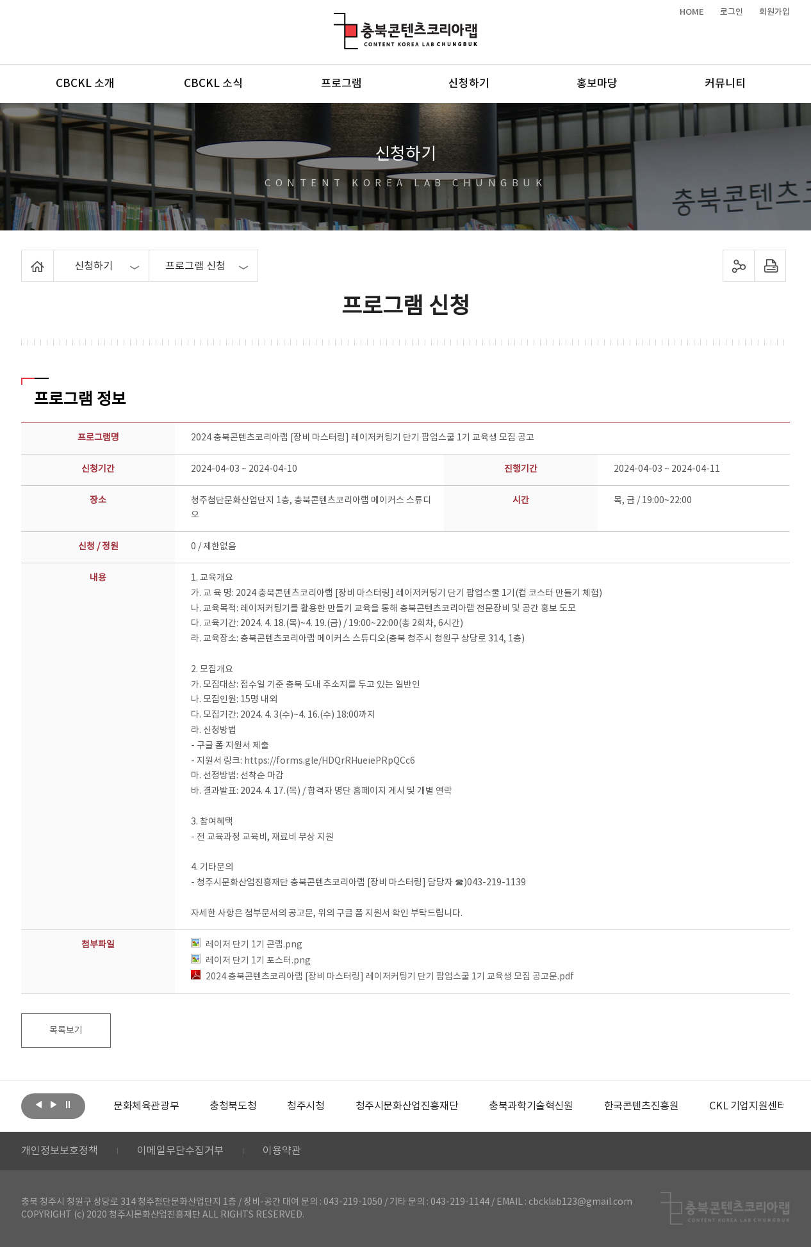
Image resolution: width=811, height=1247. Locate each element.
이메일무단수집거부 (180, 1151)
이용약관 (282, 1151)
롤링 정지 (67, 1104)
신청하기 (468, 83)
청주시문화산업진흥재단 (407, 1106)
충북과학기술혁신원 (531, 1106)
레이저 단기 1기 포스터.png (251, 961)
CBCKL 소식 (213, 83)
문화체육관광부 (146, 1106)
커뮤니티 (725, 83)
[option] (146, 1106)
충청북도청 (232, 1106)
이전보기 (38, 1104)
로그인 (731, 12)
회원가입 (774, 12)
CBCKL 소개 (85, 83)
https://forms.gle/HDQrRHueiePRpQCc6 (329, 761)
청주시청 (305, 1106)
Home (25, 257)
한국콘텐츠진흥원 (641, 1106)
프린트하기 (770, 265)
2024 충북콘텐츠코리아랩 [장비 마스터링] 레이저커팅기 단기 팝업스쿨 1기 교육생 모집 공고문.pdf (382, 977)
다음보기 (53, 1104)
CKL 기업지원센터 (747, 1106)
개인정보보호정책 (59, 1151)
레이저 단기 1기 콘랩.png (246, 945)
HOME (692, 12)
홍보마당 (597, 83)
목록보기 (66, 1031)
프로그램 (341, 83)
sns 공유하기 (738, 265)
